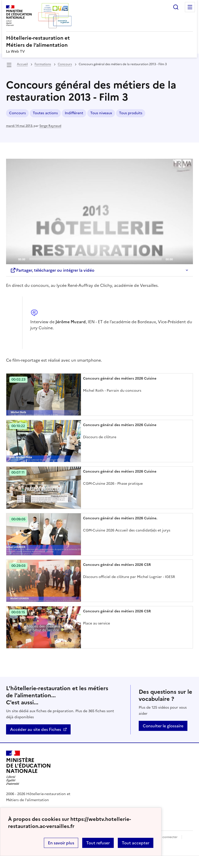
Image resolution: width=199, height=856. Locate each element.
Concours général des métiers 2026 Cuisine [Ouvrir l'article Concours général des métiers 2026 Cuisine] (119, 378)
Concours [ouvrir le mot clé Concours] (17, 113)
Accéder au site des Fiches (35, 729)
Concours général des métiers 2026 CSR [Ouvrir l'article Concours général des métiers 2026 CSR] (117, 564)
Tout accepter (135, 843)
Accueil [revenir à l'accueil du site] (22, 64)
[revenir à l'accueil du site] (99, 41)
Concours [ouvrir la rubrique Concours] (65, 64)
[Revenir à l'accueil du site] (28, 768)
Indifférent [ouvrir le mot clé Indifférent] (74, 113)
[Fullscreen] (186, 259)
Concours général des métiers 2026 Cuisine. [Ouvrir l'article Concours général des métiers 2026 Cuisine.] (120, 518)
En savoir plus (61, 843)
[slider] (95, 259)
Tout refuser (98, 843)
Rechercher (176, 7)
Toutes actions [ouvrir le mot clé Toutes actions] (45, 113)
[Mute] (178, 259)
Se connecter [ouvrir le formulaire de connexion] (168, 837)
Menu (190, 7)
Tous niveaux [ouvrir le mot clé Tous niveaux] (101, 113)
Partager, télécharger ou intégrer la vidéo (52, 270)
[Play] (100, 211)
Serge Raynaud (50, 126)
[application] (99, 211)
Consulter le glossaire (163, 726)
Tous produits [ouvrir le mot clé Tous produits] (130, 113)
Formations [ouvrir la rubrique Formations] (43, 64)
